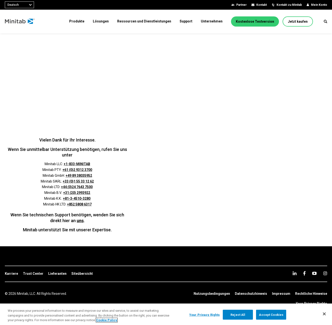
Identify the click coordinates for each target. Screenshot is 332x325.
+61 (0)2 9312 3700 (77, 170)
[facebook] (304, 273)
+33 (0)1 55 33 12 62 (78, 181)
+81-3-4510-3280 (76, 198)
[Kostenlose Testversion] (255, 21)
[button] (325, 21)
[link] (11, 274)
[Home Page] (20, 21)
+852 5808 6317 (79, 204)
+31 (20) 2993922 (76, 193)
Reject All (237, 314)
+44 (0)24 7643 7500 (77, 187)
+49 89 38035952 (79, 175)
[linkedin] (295, 273)
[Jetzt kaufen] (298, 21)
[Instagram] (325, 273)
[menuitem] (76, 21)
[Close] (324, 314)
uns (80, 220)
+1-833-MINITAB (77, 164)
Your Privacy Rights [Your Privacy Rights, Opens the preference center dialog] (204, 314)
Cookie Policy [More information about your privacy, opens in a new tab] (106, 320)
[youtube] (314, 273)
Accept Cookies (271, 314)
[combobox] (19, 4)
